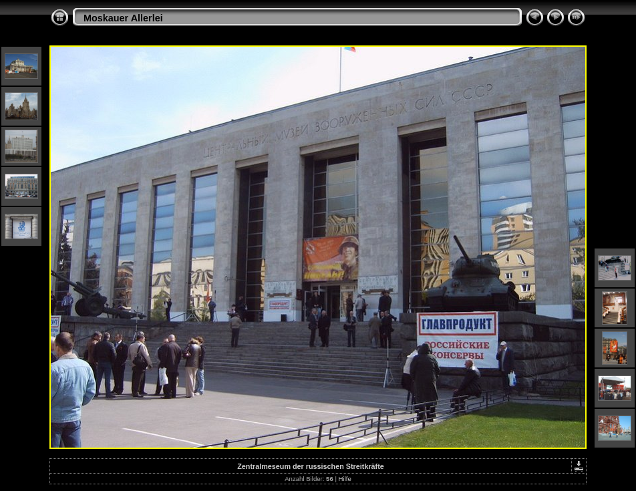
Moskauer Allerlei (123, 18)
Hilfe (345, 478)
